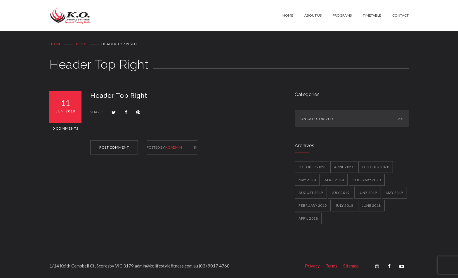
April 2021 (343, 167)
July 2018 (344, 205)
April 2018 (308, 218)
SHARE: (96, 112)
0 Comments (65, 128)
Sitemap (351, 265)
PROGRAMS (342, 15)
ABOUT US (313, 15)
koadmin (173, 147)
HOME (287, 15)
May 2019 (394, 192)
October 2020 (375, 167)
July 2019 (341, 192)
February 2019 (313, 205)
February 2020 (367, 180)
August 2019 (311, 192)
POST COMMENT (114, 147)
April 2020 (334, 180)
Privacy (312, 265)
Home (55, 44)
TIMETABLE (372, 15)
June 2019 (367, 192)
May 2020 (307, 180)
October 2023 (312, 167)
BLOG (81, 44)
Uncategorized (352, 119)
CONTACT (400, 15)
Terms (331, 265)
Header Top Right (118, 95)
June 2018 (371, 205)
